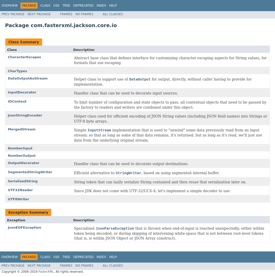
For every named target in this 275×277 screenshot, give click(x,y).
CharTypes (17, 71)
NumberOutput (22, 155)
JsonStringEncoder (25, 115)
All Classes (113, 14)
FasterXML (46, 271)
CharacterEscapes (24, 57)
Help (113, 5)
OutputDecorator (23, 163)
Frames (66, 14)
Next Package (39, 14)
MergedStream (22, 129)
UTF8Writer (18, 199)
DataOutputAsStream (28, 78)
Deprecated (83, 5)
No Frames (84, 14)
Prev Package (13, 14)
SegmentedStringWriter (30, 172)
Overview (10, 5)
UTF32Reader (20, 190)
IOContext (17, 101)
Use (56, 5)
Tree (66, 5)
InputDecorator (22, 92)
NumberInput (20, 148)
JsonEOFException (24, 227)
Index (101, 5)
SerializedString (23, 181)
